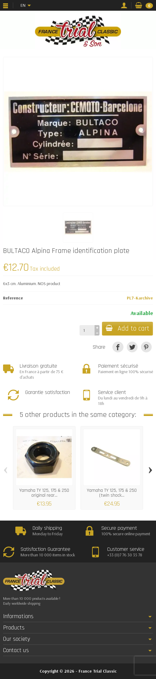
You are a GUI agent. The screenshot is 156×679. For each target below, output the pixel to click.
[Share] (117, 347)
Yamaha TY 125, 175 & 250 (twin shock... (112, 493)
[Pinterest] (146, 347)
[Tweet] (132, 347)
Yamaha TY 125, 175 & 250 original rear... (44, 493)
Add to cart (127, 328)
